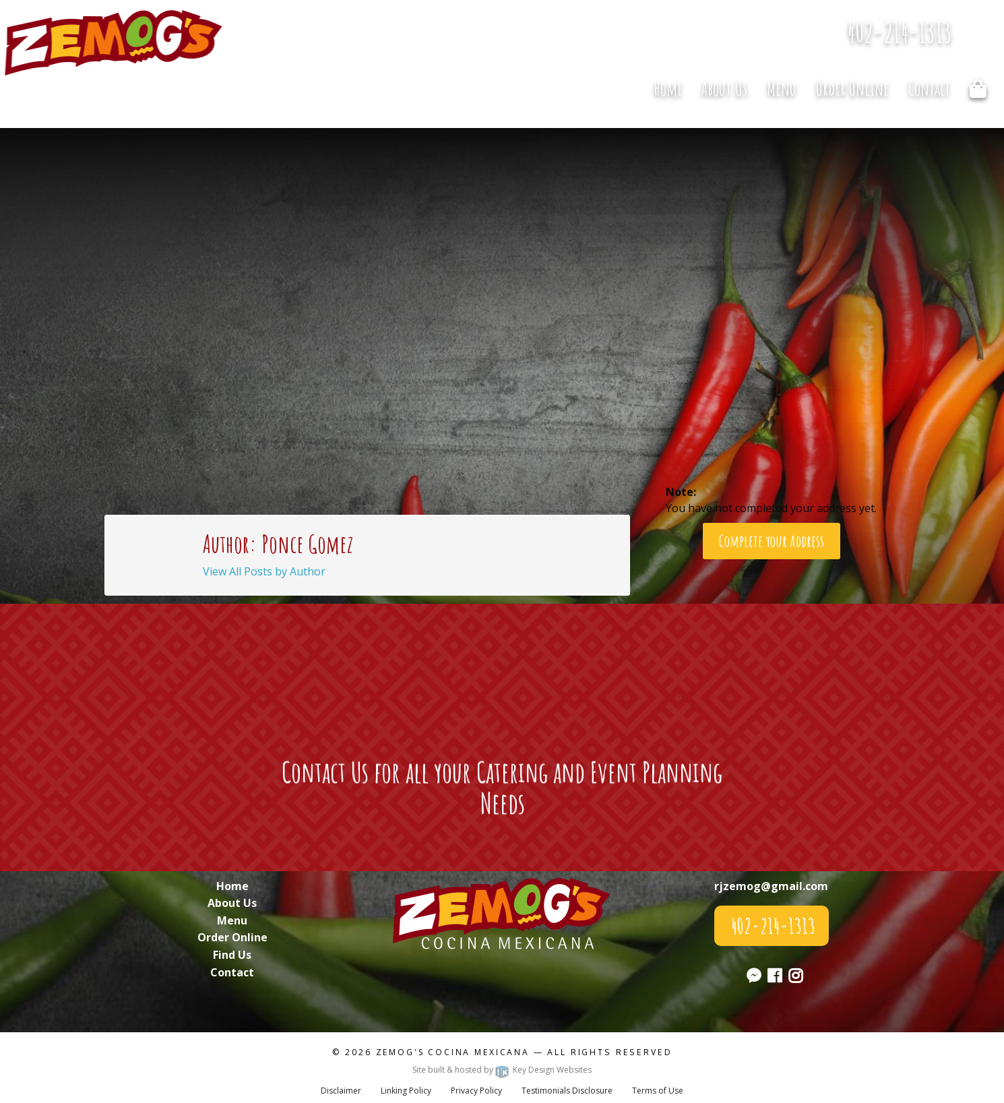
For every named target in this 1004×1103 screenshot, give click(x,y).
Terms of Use (657, 1090)
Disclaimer (341, 1090)
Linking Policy (406, 1090)
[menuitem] (668, 88)
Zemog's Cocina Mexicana (453, 1052)
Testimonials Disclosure (567, 1090)
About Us (724, 88)
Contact (929, 88)
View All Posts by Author (264, 571)
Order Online (852, 88)
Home (668, 88)
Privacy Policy (476, 1090)
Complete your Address (771, 541)
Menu (781, 88)
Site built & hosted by (502, 1069)
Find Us (232, 954)
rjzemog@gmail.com (771, 886)
